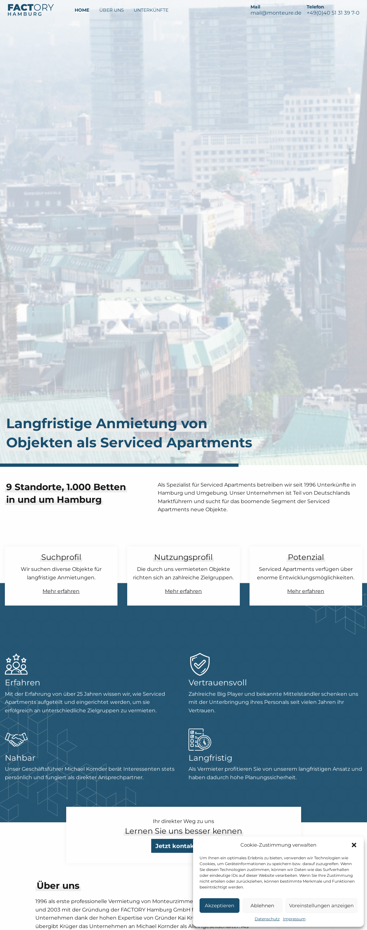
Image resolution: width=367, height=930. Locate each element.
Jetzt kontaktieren (183, 861)
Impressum (294, 918)
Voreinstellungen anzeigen (321, 905)
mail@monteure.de (276, 13)
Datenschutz (267, 918)
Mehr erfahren (61, 591)
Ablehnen (262, 905)
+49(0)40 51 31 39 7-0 (333, 13)
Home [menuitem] (82, 10)
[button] (354, 845)
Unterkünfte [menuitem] (151, 10)
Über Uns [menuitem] (111, 10)
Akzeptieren (219, 905)
